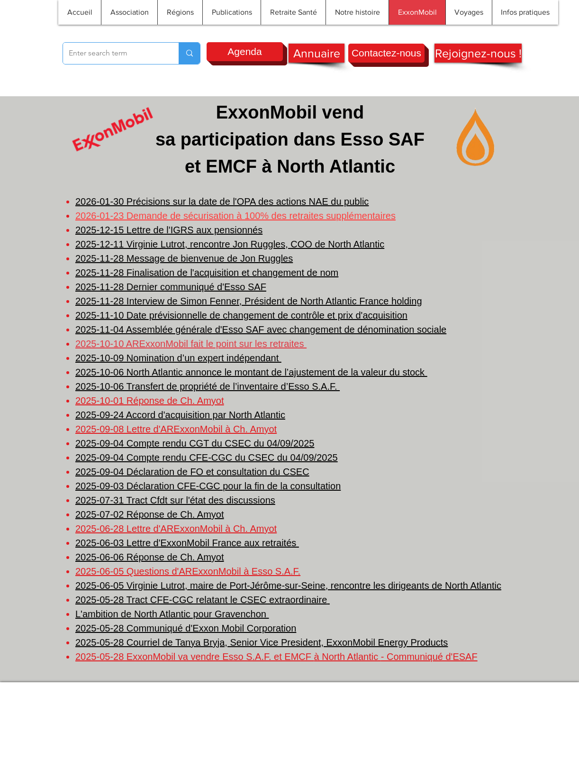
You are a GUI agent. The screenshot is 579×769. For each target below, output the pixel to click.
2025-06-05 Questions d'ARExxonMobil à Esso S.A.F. (187, 571)
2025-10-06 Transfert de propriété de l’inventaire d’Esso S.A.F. (207, 386)
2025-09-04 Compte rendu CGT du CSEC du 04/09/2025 (194, 443)
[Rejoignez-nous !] (478, 53)
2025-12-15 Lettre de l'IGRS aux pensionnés (168, 230)
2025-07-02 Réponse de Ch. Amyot (149, 514)
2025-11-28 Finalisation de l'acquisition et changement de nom (206, 272)
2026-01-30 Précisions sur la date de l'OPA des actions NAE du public (222, 201)
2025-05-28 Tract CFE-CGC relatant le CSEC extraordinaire (201, 600)
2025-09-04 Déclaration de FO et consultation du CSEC (192, 472)
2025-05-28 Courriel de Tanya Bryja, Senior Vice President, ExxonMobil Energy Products (261, 642)
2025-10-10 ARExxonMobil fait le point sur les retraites (191, 344)
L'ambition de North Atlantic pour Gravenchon (172, 614)
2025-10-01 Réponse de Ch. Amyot (149, 400)
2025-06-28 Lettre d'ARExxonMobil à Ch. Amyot (176, 528)
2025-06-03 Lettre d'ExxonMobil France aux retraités (187, 543)
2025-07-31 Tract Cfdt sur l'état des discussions (175, 500)
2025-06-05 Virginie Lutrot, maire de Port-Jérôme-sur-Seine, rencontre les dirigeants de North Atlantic (288, 585)
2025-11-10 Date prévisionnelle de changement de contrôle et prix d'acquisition (241, 315)
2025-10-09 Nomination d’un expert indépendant (178, 358)
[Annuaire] (316, 53)
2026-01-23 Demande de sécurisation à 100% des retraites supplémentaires (235, 216)
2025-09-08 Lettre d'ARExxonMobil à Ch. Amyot (176, 429)
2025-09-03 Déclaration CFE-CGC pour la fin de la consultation (208, 486)
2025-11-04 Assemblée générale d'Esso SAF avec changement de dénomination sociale (260, 329)
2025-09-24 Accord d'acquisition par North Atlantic (180, 415)
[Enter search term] (114, 53)
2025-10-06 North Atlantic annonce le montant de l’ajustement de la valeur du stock (251, 372)
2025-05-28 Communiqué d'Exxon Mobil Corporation (185, 628)
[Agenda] (245, 51)
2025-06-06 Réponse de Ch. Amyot (149, 557)
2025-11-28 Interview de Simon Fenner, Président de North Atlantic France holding (248, 301)
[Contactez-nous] (386, 53)
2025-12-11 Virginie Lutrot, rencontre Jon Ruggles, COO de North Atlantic (229, 244)
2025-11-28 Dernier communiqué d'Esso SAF (170, 287)
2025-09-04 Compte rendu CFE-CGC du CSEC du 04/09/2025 (206, 457)
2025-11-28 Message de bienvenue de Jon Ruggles (184, 258)
